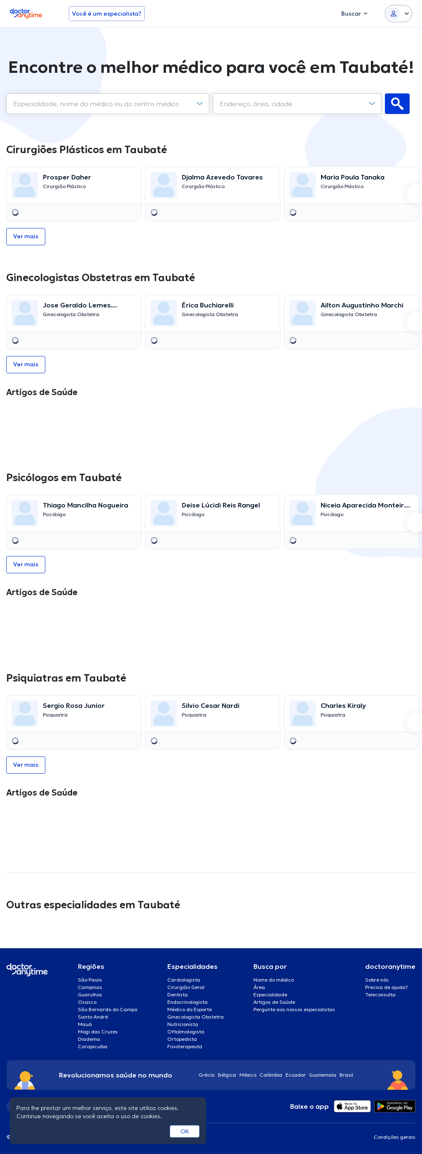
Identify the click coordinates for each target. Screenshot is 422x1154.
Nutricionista (182, 1024)
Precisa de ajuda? (386, 987)
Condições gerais (394, 1137)
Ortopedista (182, 1039)
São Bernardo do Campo (107, 1009)
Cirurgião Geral (185, 987)
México (247, 1075)
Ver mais (25, 236)
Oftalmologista (185, 1031)
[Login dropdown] (398, 13)
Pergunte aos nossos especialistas (294, 1009)
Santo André (93, 1017)
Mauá (85, 1024)
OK (185, 1131)
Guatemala (322, 1075)
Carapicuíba (93, 1046)
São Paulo (90, 980)
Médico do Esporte (189, 1009)
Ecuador (296, 1075)
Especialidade (270, 994)
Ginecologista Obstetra (195, 1017)
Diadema (89, 1039)
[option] (72, 194)
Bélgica (227, 1075)
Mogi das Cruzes (98, 1031)
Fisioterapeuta (184, 1046)
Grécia (207, 1075)
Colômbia (271, 1075)
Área (259, 987)
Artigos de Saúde (274, 1002)
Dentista (177, 994)
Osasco (87, 1002)
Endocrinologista (187, 1002)
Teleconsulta (380, 994)
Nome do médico (273, 980)
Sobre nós (377, 980)
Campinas (90, 987)
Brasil (346, 1075)
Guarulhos (90, 994)
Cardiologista (183, 980)
